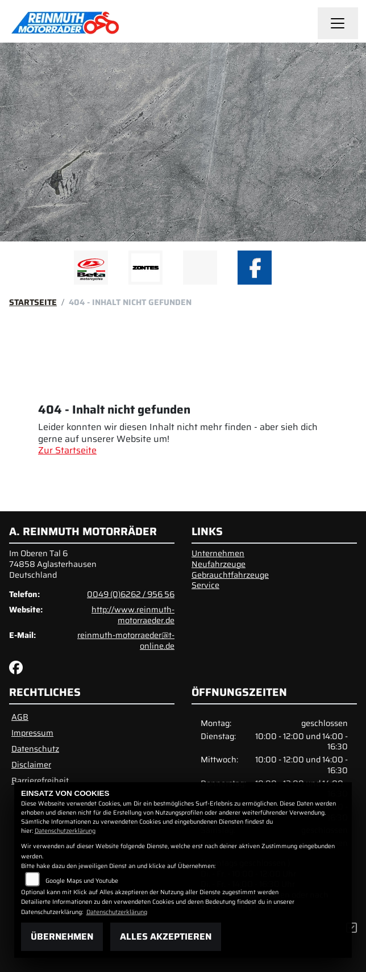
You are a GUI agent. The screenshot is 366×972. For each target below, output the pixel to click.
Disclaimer (31, 764)
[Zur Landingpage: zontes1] (145, 268)
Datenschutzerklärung (65, 831)
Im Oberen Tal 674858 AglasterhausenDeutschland (53, 564)
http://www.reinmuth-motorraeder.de (133, 615)
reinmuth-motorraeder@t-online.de (125, 640)
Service (205, 585)
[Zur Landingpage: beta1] (91, 268)
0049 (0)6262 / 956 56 (130, 594)
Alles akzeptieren (165, 936)
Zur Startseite (67, 450)
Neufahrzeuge (219, 564)
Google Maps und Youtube (81, 881)
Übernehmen (62, 936)
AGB (19, 717)
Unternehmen (218, 553)
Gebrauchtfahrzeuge (230, 575)
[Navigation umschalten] (338, 23)
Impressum (32, 733)
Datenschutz (35, 748)
